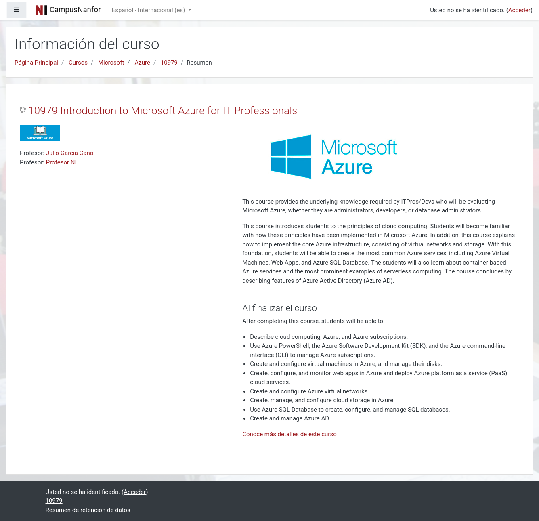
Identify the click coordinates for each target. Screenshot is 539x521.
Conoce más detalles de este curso (289, 434)
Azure (142, 62)
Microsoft (111, 62)
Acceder (519, 10)
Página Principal (36, 62)
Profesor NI (61, 162)
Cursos (78, 62)
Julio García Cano (70, 153)
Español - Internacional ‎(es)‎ (149, 10)
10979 (169, 62)
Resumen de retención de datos (88, 510)
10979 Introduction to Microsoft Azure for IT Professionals (162, 111)
